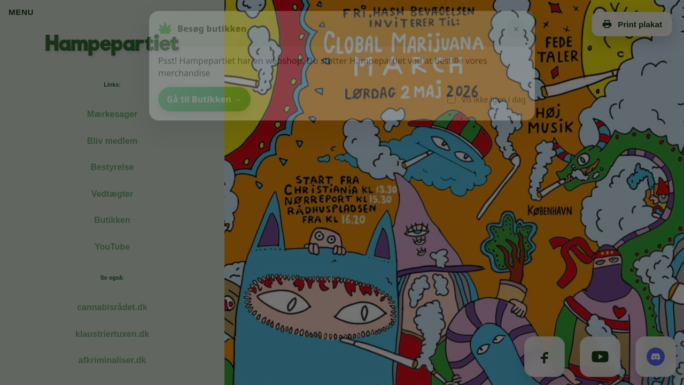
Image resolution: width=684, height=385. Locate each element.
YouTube (112, 246)
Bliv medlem (112, 140)
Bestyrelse (112, 167)
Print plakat (632, 24)
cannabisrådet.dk (112, 307)
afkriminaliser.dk (112, 360)
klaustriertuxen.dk (112, 333)
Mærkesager (112, 114)
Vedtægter (112, 193)
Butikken (112, 220)
